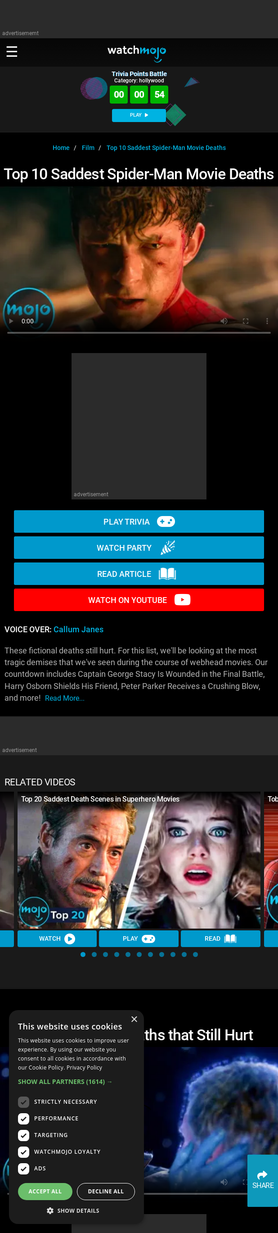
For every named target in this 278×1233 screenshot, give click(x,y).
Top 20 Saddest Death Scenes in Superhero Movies (100, 799)
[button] (83, 954)
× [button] (133, 1019)
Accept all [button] (45, 1191)
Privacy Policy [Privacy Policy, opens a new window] (84, 1067)
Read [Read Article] (221, 939)
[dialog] (76, 1117)
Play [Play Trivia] (139, 939)
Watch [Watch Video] (57, 939)
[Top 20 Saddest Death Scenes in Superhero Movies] (139, 860)
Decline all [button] (106, 1191)
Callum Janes (78, 629)
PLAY (139, 115)
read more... (65, 698)
